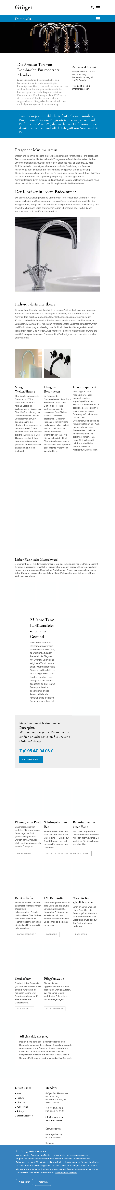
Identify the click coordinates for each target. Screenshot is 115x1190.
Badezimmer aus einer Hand (84, 824)
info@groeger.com (81, 89)
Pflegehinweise (54, 978)
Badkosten (81, 934)
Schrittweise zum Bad (55, 824)
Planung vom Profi (28, 822)
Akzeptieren (24, 1182)
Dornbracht (23, 19)
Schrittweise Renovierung (61, 853)
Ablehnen (43, 1182)
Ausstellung (22, 1107)
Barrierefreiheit (25, 898)
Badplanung (24, 853)
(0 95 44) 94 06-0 (38, 752)
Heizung (20, 1098)
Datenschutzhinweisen (66, 1173)
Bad (19, 1094)
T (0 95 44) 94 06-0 (81, 86)
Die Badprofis (53, 898)
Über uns (21, 1103)
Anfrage (20, 1112)
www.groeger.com (54, 1120)
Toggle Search (92, 7)
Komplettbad (82, 853)
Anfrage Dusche (30, 760)
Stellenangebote (25, 1116)
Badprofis (51, 934)
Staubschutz (23, 978)
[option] (57, 37)
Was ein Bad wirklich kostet (83, 900)
